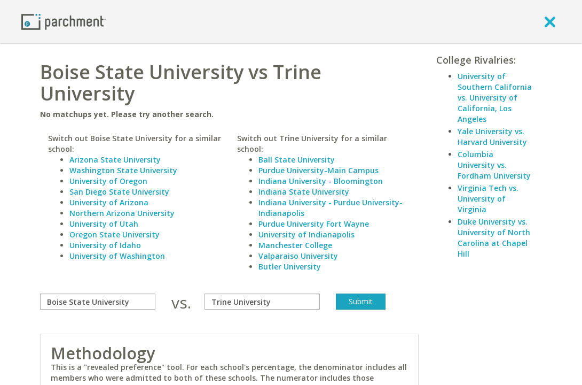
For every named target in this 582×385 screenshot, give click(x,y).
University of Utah (103, 224)
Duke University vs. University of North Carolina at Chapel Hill (494, 238)
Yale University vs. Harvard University (492, 136)
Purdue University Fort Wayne (313, 224)
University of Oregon (108, 181)
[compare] (97, 302)
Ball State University (296, 160)
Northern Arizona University (122, 213)
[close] (550, 21)
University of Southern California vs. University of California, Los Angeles (495, 97)
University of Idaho (105, 245)
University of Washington (117, 256)
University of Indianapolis (306, 234)
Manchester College (295, 245)
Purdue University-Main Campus (318, 170)
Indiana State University (303, 192)
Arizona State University (115, 160)
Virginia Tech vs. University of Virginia (488, 198)
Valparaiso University (298, 256)
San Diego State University (119, 192)
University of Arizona (108, 202)
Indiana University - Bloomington (320, 181)
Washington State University (123, 170)
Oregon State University (114, 234)
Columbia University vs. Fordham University (494, 165)
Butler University (289, 266)
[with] (262, 302)
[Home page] (63, 21)
